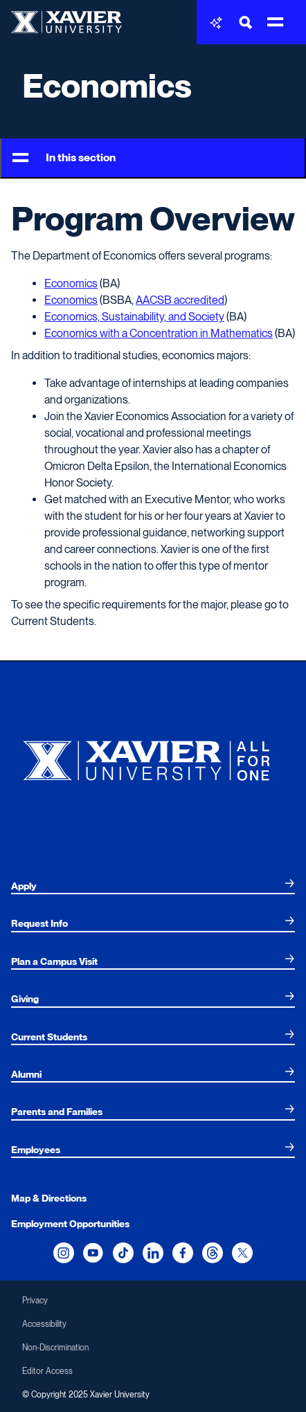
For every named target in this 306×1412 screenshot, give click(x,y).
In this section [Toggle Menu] (64, 158)
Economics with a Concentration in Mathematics (158, 333)
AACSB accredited (180, 300)
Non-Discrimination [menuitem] (55, 1347)
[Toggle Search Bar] (245, 22)
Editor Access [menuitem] (47, 1371)
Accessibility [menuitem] (44, 1324)
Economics (107, 86)
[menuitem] (153, 886)
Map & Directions (49, 1198)
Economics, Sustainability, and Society (134, 316)
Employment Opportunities (70, 1223)
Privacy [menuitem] (35, 1300)
